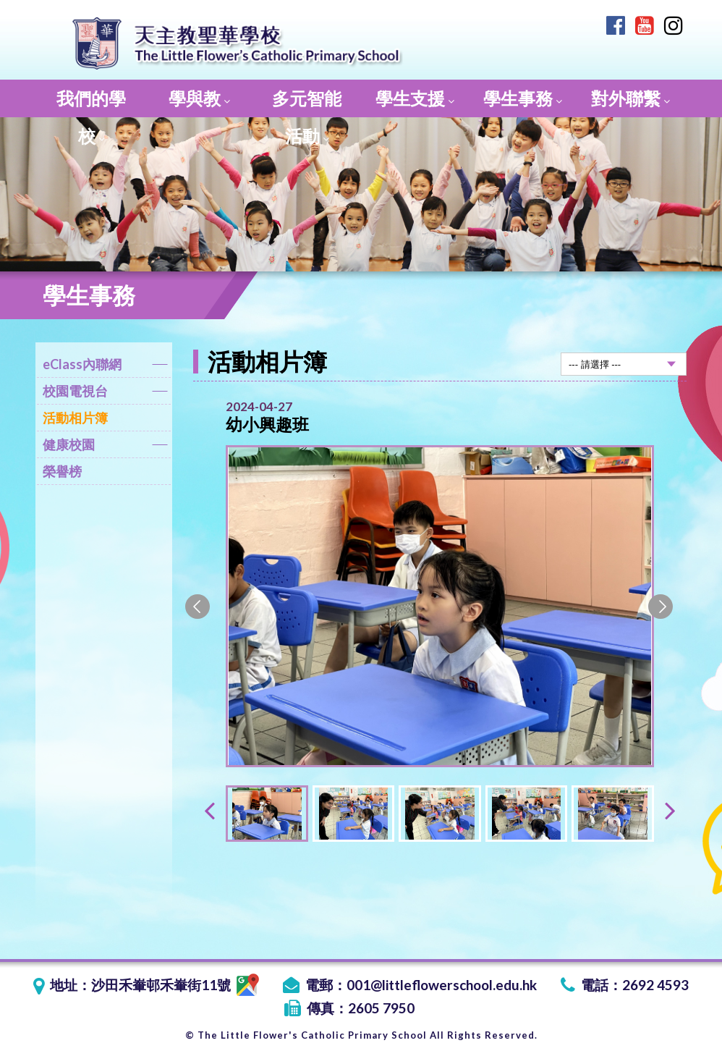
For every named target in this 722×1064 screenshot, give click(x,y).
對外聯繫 (630, 98)
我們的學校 (91, 102)
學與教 (199, 98)
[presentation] (209, 809)
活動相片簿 (75, 418)
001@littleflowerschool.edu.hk (442, 984)
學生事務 (522, 98)
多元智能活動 (306, 102)
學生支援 (414, 98)
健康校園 (105, 446)
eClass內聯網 (105, 366)
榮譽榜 (62, 471)
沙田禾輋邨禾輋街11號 (175, 984)
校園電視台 (105, 393)
